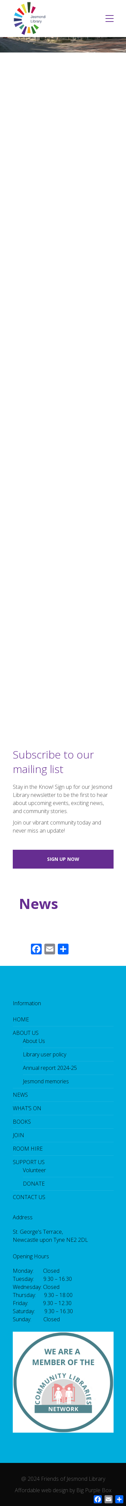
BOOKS (22, 1121)
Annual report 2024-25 (50, 1068)
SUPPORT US (29, 1162)
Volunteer (34, 1170)
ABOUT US (26, 1033)
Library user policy (44, 1054)
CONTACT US (29, 1197)
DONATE (34, 1183)
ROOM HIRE (28, 1148)
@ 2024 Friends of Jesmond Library (63, 1478)
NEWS (20, 1094)
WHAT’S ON (27, 1108)
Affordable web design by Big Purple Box (63, 1490)
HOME (21, 1019)
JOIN (18, 1135)
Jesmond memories (46, 1081)
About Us (34, 1041)
